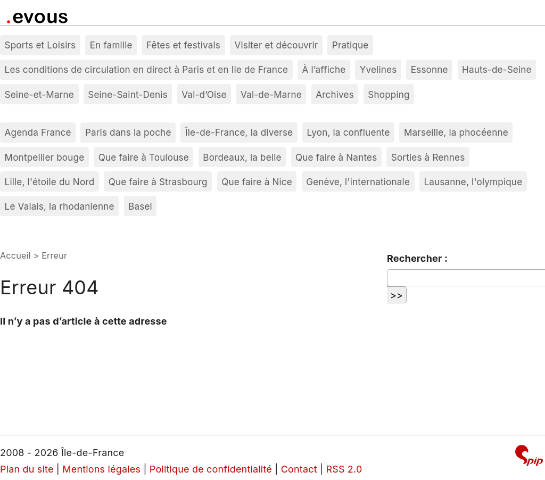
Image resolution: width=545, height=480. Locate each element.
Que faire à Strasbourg (158, 181)
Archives (335, 94)
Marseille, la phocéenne (456, 132)
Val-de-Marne (271, 94)
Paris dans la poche (128, 132)
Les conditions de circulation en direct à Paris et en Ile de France (146, 69)
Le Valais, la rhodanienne (59, 206)
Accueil (15, 255)
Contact (299, 469)
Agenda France (38, 132)
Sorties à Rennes (428, 157)
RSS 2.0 (344, 469)
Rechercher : (417, 258)
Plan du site (27, 469)
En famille (111, 45)
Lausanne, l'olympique (473, 181)
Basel (140, 206)
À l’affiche (324, 69)
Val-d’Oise (203, 94)
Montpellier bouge (45, 157)
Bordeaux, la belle (242, 157)
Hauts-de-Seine (497, 69)
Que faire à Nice (256, 181)
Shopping (388, 94)
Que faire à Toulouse (143, 157)
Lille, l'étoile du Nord (50, 181)
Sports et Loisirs (40, 45)
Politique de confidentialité (211, 469)
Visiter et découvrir (276, 45)
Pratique (350, 45)
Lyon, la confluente (348, 132)
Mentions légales (101, 469)
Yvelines (378, 69)
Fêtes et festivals (183, 45)
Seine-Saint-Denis (128, 94)
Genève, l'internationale (358, 181)
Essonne (429, 69)
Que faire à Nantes (336, 157)
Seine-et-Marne (39, 94)
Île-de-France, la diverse (239, 132)
